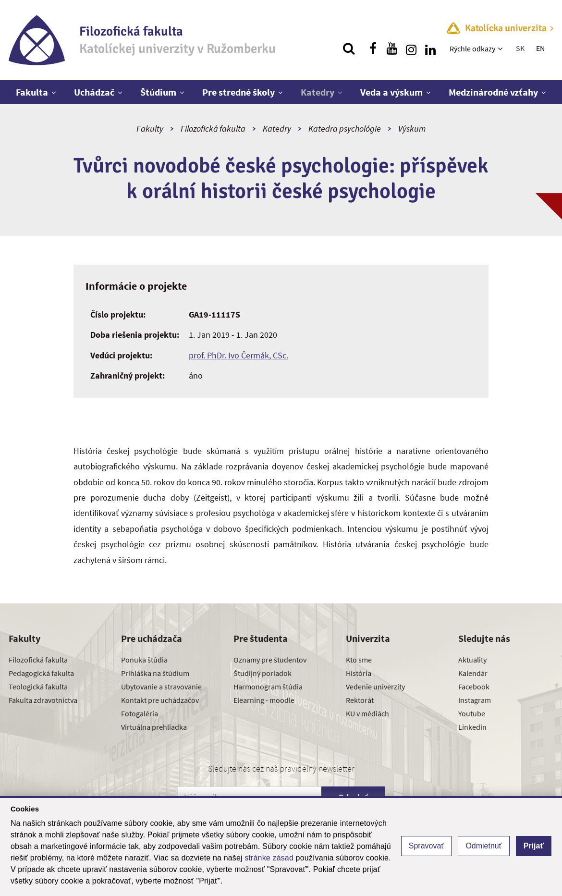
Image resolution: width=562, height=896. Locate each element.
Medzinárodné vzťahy (493, 92)
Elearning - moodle (263, 700)
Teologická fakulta (38, 686)
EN (540, 48)
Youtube (471, 713)
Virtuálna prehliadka (154, 727)
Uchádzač (94, 92)
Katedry (317, 92)
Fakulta (32, 92)
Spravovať (426, 846)
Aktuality (472, 659)
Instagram (474, 700)
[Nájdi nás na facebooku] (372, 48)
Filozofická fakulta (213, 128)
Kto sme (359, 659)
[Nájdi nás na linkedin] (430, 48)
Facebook (473, 686)
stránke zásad (268, 858)
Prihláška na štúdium (155, 673)
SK (520, 48)
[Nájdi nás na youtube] (392, 48)
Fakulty (149, 128)
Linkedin (472, 727)
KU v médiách (367, 713)
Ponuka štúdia (144, 659)
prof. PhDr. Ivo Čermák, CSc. (238, 355)
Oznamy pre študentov (269, 659)
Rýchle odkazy (472, 48)
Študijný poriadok (262, 673)
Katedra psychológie (344, 128)
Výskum (412, 128)
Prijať (534, 846)
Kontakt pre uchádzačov (160, 700)
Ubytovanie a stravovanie (161, 686)
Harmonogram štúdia (268, 686)
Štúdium (158, 92)
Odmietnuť (483, 846)
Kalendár (473, 673)
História (358, 673)
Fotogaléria (139, 713)
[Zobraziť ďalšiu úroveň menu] (501, 48)
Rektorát (360, 700)
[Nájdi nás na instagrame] (411, 48)
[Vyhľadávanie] (348, 48)
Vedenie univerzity (375, 686)
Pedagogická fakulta (41, 673)
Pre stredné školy (238, 92)
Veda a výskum (391, 92)
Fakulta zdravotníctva (43, 700)
